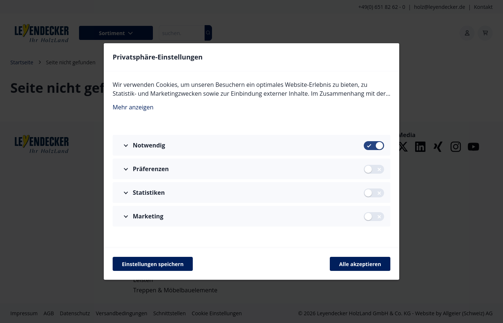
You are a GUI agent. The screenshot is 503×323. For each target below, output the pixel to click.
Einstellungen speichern (153, 264)
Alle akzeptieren (360, 264)
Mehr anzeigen (133, 107)
